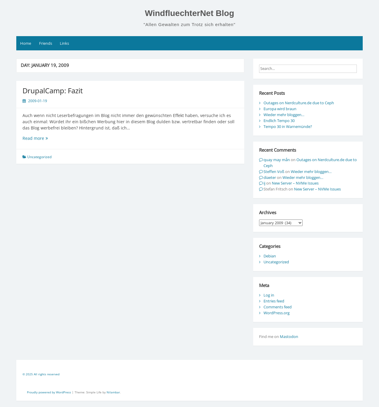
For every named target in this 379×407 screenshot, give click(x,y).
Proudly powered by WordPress (49, 392)
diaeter (270, 177)
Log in (269, 295)
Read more (46, 138)
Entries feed (274, 301)
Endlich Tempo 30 (279, 120)
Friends (45, 43)
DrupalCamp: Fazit (53, 90)
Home (25, 43)
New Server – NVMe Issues (295, 183)
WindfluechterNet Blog (189, 13)
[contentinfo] (189, 375)
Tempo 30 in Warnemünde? (288, 126)
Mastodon (289, 336)
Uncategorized (276, 262)
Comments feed (278, 307)
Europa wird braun (280, 108)
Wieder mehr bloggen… (284, 114)
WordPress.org (277, 312)
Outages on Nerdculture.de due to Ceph (299, 102)
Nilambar (113, 392)
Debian (270, 256)
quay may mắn (277, 159)
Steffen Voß (274, 171)
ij (264, 183)
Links (64, 43)
